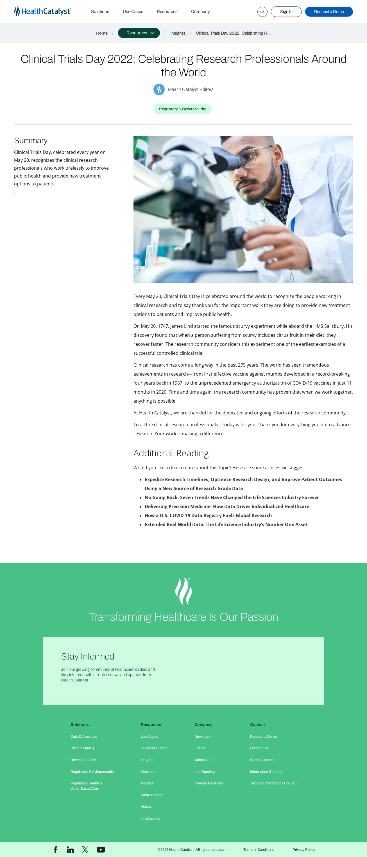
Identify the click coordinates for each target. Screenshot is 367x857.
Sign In (286, 11)
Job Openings (205, 772)
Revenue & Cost (83, 760)
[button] (139, 33)
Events (200, 748)
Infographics (150, 818)
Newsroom (203, 737)
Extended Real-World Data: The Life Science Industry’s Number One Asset (226, 524)
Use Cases (133, 11)
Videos (146, 807)
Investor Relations (208, 783)
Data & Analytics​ (84, 737)
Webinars (148, 772)
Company (200, 11)
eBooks (147, 783)
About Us (201, 760)
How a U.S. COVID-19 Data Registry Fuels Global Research (208, 515)
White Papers (151, 795)
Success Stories (154, 748)
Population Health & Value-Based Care (86, 786)
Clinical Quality (82, 748)
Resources (167, 11)
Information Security (266, 772)
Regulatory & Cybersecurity (92, 772)
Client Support (261, 760)
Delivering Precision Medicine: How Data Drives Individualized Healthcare (227, 506)
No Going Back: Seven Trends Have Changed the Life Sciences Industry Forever (232, 497)
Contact (257, 724)
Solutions (100, 11)
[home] (49, 11)
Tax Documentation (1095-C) (273, 783)
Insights (177, 33)
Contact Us (259, 748)
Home (102, 33)
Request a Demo (329, 11)
